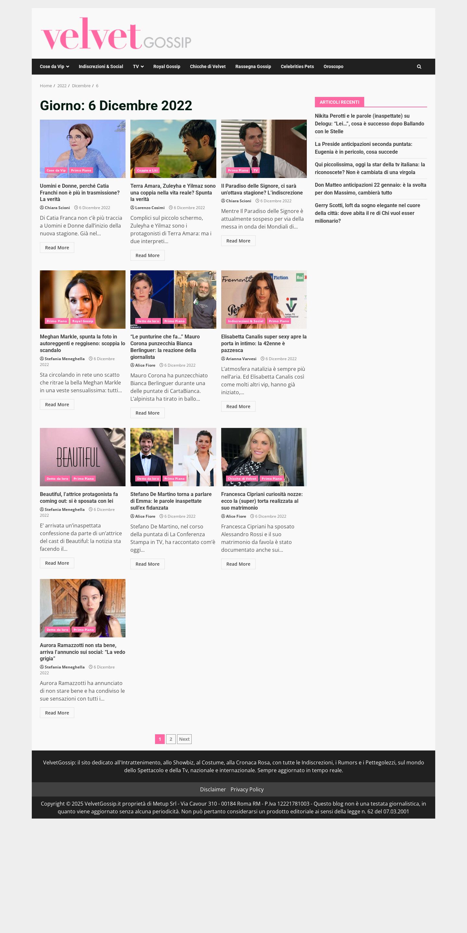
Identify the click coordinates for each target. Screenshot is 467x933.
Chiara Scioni (57, 207)
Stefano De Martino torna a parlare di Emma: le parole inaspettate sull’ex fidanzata (173, 457)
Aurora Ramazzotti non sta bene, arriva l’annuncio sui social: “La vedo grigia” (83, 608)
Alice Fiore (145, 365)
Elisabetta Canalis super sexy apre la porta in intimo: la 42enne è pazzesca (264, 299)
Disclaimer (213, 789)
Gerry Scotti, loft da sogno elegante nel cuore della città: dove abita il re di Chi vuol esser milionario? (367, 213)
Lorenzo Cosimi (150, 207)
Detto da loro (148, 321)
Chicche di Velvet (208, 66)
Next (184, 739)
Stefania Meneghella (65, 358)
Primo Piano (81, 170)
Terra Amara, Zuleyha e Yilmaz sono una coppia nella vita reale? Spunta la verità (173, 149)
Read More (57, 247)
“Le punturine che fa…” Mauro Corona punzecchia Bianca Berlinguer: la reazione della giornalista (173, 299)
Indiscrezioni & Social (101, 66)
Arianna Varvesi (241, 358)
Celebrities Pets (297, 66)
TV (136, 66)
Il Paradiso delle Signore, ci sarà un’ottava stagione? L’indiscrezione (264, 149)
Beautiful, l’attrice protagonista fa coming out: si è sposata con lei (83, 457)
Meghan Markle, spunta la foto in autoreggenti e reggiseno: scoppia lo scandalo (83, 299)
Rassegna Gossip (253, 66)
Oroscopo (333, 66)
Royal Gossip (166, 66)
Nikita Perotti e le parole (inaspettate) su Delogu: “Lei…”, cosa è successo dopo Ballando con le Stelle (369, 124)
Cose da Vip (52, 66)
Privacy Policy (247, 789)
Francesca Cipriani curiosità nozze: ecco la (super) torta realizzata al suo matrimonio (264, 457)
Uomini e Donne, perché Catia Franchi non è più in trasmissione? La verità (83, 149)
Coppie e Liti (147, 170)
